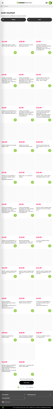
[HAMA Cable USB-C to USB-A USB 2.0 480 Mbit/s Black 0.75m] (9, 31)
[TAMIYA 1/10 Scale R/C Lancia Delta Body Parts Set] (26, 31)
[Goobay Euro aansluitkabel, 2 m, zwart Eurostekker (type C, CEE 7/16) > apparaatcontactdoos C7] (9, 162)
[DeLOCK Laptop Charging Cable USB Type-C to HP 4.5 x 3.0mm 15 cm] (44, 194)
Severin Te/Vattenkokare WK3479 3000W (7, 336)
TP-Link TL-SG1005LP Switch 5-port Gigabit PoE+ (43, 336)
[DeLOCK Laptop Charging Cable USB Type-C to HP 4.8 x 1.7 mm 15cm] (26, 257)
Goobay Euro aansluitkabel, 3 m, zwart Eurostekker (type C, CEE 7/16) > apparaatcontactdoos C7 (9, 112)
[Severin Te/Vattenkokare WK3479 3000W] (9, 322)
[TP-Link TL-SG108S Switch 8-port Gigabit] (44, 227)
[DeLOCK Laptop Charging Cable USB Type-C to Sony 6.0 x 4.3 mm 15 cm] (9, 257)
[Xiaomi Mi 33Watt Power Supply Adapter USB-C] (9, 131)
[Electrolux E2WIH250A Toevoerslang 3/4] (26, 227)
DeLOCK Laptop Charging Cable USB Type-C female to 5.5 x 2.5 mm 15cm (43, 272)
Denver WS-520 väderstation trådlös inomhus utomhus (25, 302)
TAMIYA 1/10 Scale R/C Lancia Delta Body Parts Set (26, 45)
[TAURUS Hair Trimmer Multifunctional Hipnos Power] (26, 131)
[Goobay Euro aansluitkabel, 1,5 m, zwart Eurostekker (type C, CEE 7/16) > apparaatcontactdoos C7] (44, 288)
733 (27, 387)
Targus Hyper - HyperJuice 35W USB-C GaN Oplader (26, 366)
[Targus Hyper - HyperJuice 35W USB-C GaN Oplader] (26, 351)
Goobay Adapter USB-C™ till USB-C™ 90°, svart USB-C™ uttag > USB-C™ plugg (42, 79)
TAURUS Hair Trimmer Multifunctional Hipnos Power (25, 146)
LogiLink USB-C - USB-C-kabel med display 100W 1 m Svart (43, 176)
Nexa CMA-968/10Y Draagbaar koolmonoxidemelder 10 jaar (26, 336)
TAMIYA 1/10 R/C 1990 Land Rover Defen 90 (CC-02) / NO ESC (43, 146)
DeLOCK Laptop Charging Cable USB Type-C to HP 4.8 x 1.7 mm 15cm (26, 272)
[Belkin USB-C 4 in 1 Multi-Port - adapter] (26, 162)
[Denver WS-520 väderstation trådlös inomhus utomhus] (26, 288)
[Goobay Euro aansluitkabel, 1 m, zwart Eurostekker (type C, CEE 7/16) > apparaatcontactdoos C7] (9, 227)
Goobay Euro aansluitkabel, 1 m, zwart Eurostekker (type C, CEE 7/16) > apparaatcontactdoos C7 (9, 242)
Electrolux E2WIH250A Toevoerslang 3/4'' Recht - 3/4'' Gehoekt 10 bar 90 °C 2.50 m (26, 242)
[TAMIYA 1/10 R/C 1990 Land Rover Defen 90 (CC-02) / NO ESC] (44, 131)
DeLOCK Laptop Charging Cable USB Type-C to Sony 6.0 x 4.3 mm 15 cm (9, 272)
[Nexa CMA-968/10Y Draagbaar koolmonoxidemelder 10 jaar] (26, 322)
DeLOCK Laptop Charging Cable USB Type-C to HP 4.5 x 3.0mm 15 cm (43, 209)
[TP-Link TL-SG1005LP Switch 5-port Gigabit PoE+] (44, 322)
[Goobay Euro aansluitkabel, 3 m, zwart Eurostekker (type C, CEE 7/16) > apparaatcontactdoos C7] (9, 97)
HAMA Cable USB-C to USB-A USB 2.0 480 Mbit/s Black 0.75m (9, 45)
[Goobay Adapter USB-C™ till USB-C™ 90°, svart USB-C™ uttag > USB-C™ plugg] (44, 64)
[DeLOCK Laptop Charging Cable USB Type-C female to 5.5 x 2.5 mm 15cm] (44, 257)
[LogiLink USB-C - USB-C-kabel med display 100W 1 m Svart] (44, 162)
